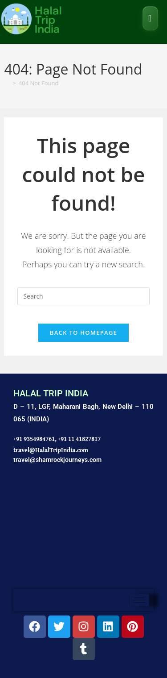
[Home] (7, 83)
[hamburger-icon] (139, 600)
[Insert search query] (83, 296)
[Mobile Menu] (150, 18)
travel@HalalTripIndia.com (50, 449)
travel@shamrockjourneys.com (57, 459)
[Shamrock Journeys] (83, 531)
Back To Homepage (83, 333)
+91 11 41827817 (79, 438)
